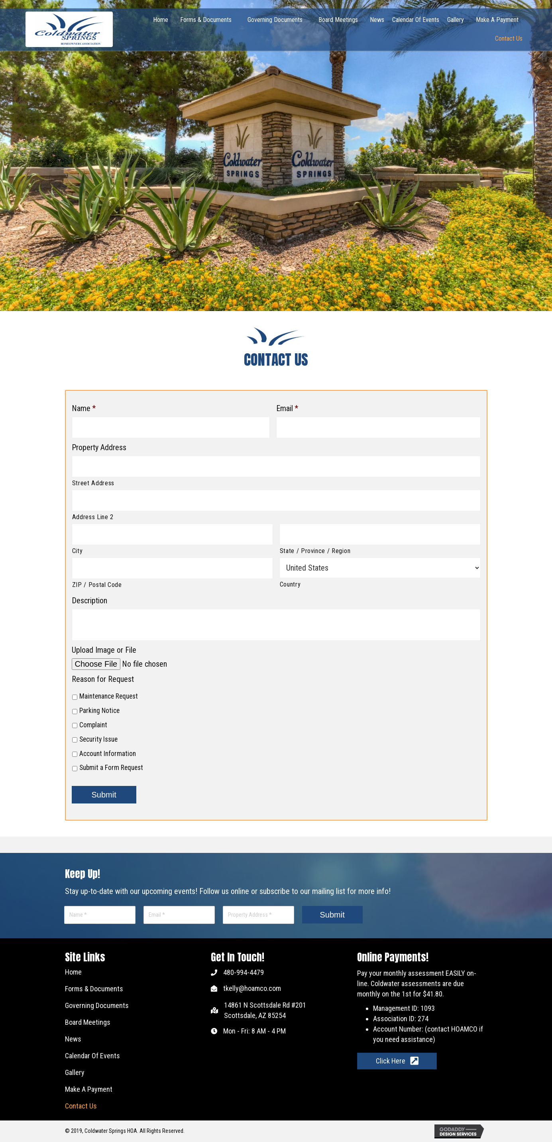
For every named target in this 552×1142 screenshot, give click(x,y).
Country (290, 585)
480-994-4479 (243, 973)
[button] (397, 1061)
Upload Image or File (104, 650)
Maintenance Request (108, 697)
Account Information (107, 754)
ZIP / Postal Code (97, 585)
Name (84, 408)
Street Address (93, 483)
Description (89, 601)
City (77, 551)
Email (287, 408)
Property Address (99, 447)
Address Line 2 (93, 517)
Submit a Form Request (111, 768)
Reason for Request (103, 679)
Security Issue (98, 740)
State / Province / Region (315, 551)
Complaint (93, 725)
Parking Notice (99, 711)
